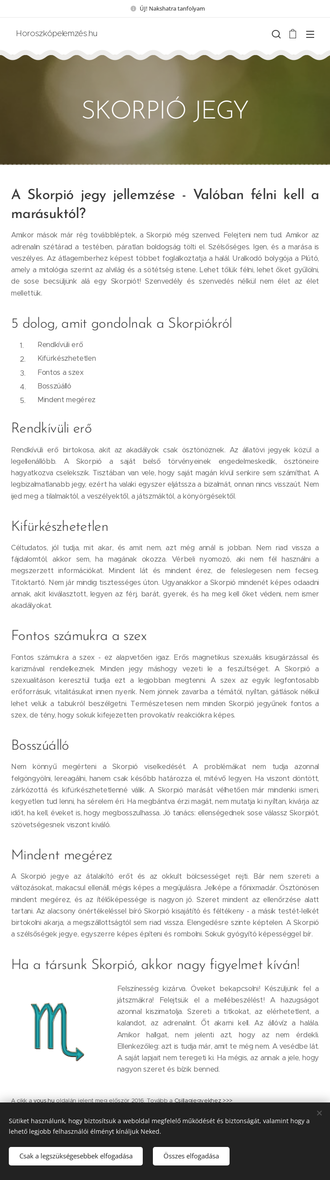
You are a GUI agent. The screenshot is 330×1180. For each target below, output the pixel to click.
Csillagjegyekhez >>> (203, 1100)
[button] (275, 34)
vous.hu (44, 1100)
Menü (310, 34)
